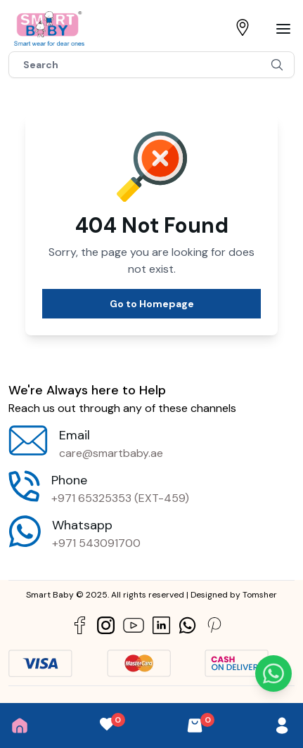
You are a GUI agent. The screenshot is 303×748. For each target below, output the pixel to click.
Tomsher (260, 594)
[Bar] (283, 29)
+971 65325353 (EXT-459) (120, 498)
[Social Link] (80, 625)
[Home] (19, 725)
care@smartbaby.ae (111, 453)
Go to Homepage (152, 303)
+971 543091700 (96, 543)
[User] (282, 725)
